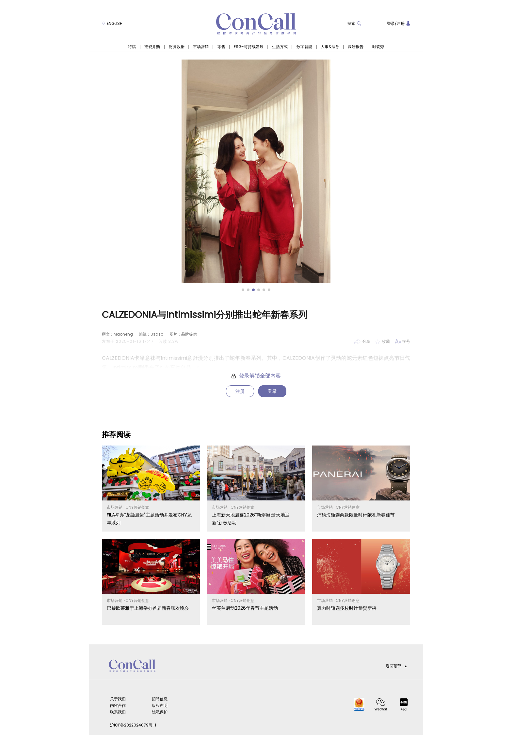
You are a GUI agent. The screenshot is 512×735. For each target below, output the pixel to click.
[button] (243, 290)
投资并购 (152, 47)
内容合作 (118, 705)
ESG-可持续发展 (249, 47)
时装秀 (378, 47)
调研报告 (355, 47)
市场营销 (201, 47)
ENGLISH (112, 23)
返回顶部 (396, 666)
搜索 (354, 23)
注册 (401, 23)
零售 (221, 47)
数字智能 (304, 47)
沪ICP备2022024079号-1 (133, 725)
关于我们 (118, 699)
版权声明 (160, 705)
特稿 (132, 47)
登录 (391, 23)
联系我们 (118, 712)
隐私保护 (160, 712)
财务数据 (176, 47)
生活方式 (280, 47)
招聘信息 (160, 699)
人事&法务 (330, 47)
